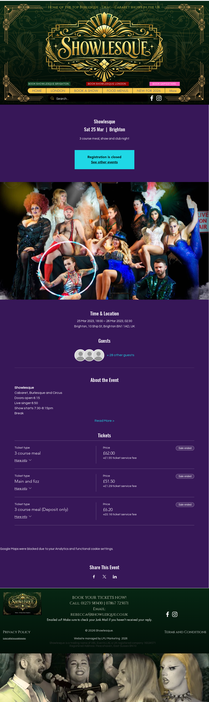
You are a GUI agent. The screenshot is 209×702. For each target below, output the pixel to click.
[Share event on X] (104, 576)
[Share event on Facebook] (94, 576)
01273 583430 (92, 603)
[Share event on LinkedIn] (115, 576)
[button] (86, 90)
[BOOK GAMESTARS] (164, 84)
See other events (104, 162)
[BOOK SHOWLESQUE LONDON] (107, 84)
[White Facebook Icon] (151, 98)
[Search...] (97, 99)
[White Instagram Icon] (159, 98)
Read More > (104, 420)
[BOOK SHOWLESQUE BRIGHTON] (49, 84)
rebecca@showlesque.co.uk (99, 614)
